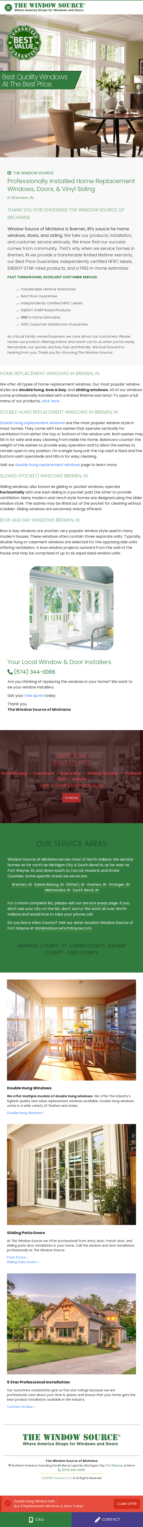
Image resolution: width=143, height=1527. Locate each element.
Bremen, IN (22, 884)
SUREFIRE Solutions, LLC (57, 1478)
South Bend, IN (86, 890)
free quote (34, 695)
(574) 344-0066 (31, 672)
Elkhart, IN (75, 884)
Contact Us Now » (21, 1407)
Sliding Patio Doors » (23, 1262)
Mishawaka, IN (57, 890)
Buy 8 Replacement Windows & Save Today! (49, 1506)
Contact (107, 1520)
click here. (50, 401)
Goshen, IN (96, 884)
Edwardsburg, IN (49, 884)
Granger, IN (119, 884)
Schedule (71, 797)
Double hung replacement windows (32, 423)
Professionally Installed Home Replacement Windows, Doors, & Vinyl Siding (71, 185)
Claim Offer (127, 1504)
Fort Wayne (114, 1465)
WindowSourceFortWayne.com (63, 928)
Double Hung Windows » (25, 1113)
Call (35, 1520)
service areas (95, 903)
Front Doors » (17, 1257)
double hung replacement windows (47, 464)
